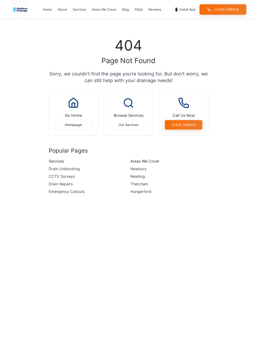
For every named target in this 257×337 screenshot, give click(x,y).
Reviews (154, 9)
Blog (125, 9)
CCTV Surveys (62, 176)
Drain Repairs (61, 184)
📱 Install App (185, 9)
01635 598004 (223, 9)
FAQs (139, 9)
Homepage (73, 125)
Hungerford (140, 191)
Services (79, 9)
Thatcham (139, 184)
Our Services (128, 125)
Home (47, 9)
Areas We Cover (104, 9)
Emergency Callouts (67, 191)
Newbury (138, 168)
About (62, 9)
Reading (137, 176)
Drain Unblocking (64, 168)
